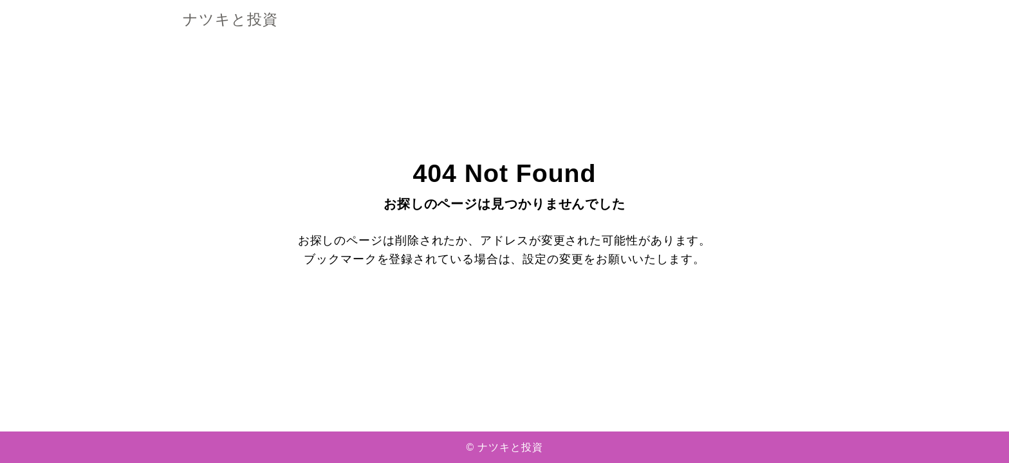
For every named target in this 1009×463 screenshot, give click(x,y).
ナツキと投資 (230, 20)
